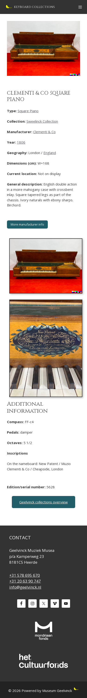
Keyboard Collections (34, 7)
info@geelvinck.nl (25, 587)
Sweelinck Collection (42, 121)
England (49, 152)
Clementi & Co (44, 131)
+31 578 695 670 (24, 575)
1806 (21, 142)
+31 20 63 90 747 (25, 581)
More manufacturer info (27, 224)
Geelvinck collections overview (43, 502)
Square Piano (28, 110)
